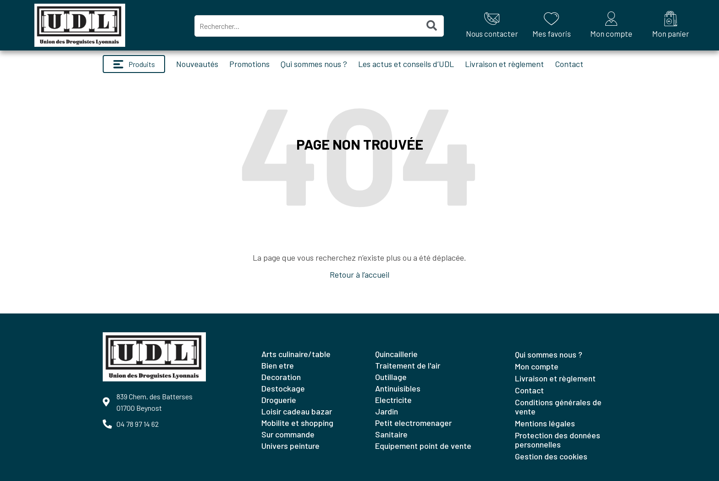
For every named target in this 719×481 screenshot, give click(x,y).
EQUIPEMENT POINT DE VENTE (423, 446)
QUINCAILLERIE (396, 354)
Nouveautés (197, 64)
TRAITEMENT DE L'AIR (407, 365)
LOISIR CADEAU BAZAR (296, 411)
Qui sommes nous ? (314, 64)
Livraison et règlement (504, 64)
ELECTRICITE (393, 400)
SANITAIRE (391, 434)
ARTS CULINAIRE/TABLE (296, 354)
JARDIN (386, 411)
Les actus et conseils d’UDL (406, 64)
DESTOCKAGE (283, 388)
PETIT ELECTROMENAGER (413, 423)
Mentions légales (545, 423)
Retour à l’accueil (359, 274)
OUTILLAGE (391, 377)
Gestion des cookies (551, 456)
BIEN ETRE (277, 365)
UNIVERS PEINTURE (290, 446)
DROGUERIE (278, 400)
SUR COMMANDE (288, 434)
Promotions (249, 64)
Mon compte (537, 366)
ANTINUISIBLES (397, 388)
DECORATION (281, 377)
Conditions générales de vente (558, 406)
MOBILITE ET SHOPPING (297, 423)
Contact (569, 64)
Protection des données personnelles (557, 439)
